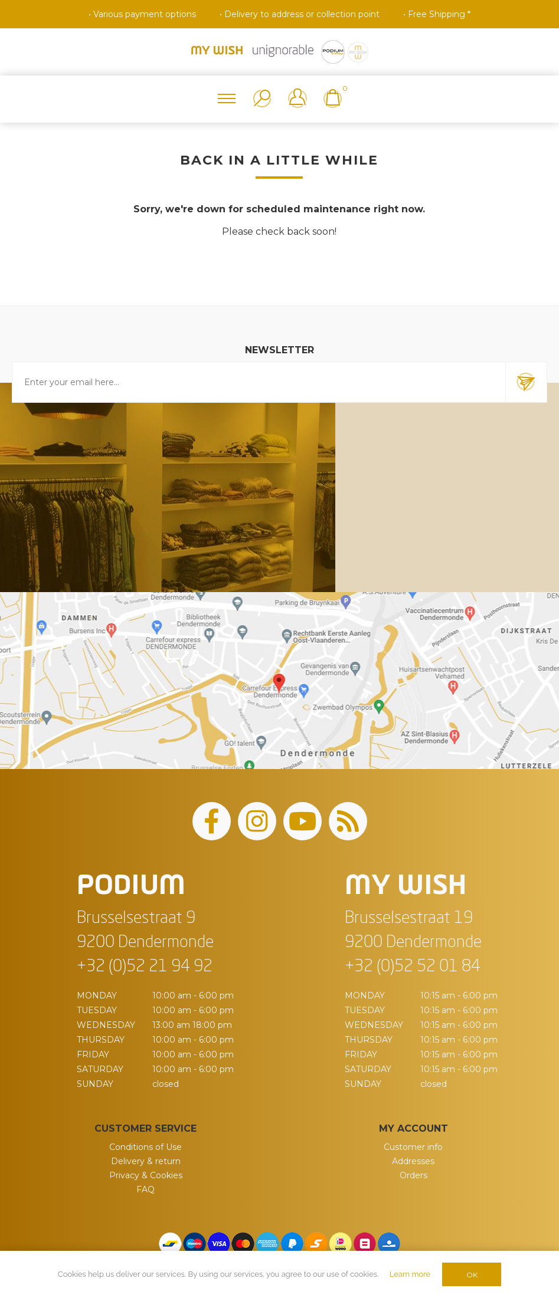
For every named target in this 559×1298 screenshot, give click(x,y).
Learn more (410, 1274)
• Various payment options (142, 14)
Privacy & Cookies (145, 1175)
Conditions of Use (145, 1147)
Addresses (413, 1161)
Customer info (413, 1147)
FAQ (145, 1189)
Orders (413, 1175)
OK (472, 1274)
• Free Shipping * (436, 14)
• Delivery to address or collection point (300, 14)
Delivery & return (146, 1161)
